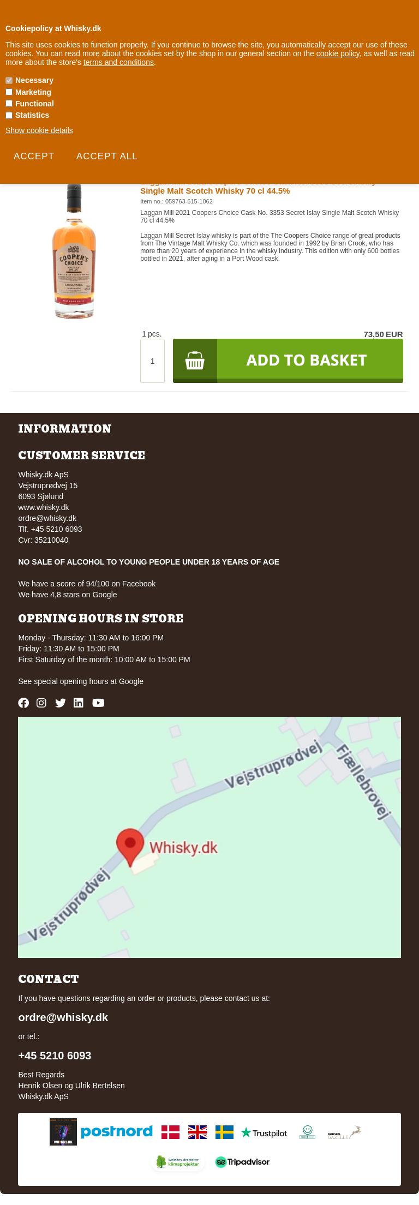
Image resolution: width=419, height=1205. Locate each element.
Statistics (32, 115)
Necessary (34, 80)
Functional (34, 103)
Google (131, 681)
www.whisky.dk (43, 507)
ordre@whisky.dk (47, 518)
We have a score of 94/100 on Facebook (86, 583)
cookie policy (338, 53)
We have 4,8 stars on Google (67, 594)
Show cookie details (39, 130)
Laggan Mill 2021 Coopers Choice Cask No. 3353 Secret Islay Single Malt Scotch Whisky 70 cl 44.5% (258, 186)
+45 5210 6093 (54, 1055)
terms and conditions (118, 62)
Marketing (33, 92)
